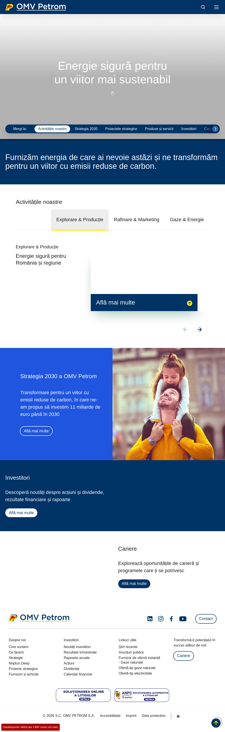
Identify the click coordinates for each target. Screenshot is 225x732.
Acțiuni (69, 663)
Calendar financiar (78, 674)
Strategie (16, 658)
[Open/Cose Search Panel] (203, 7)
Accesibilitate (110, 716)
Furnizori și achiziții (23, 674)
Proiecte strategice (23, 669)
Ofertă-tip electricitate (135, 673)
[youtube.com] (183, 619)
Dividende (71, 669)
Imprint (131, 716)
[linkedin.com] (150, 619)
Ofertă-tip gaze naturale (137, 668)
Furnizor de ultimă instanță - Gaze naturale (139, 660)
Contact (206, 618)
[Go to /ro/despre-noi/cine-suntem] (178, 716)
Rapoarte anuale (77, 658)
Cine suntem (19, 647)
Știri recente (128, 647)
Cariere (183, 656)
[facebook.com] (171, 619)
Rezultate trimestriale (80, 652)
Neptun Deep (19, 663)
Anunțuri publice (131, 652)
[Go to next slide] (215, 129)
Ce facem (16, 652)
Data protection (154, 716)
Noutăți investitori (77, 647)
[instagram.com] (160, 619)
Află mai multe (36, 431)
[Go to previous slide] (185, 330)
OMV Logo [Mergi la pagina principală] (35, 7)
